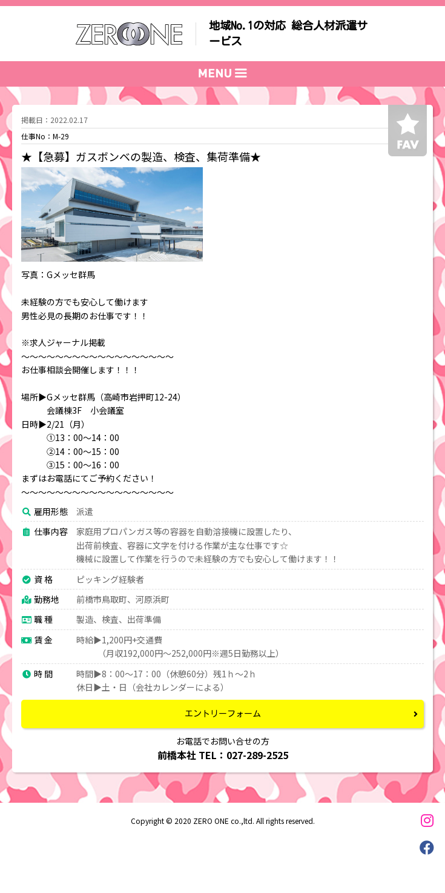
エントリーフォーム (223, 713)
